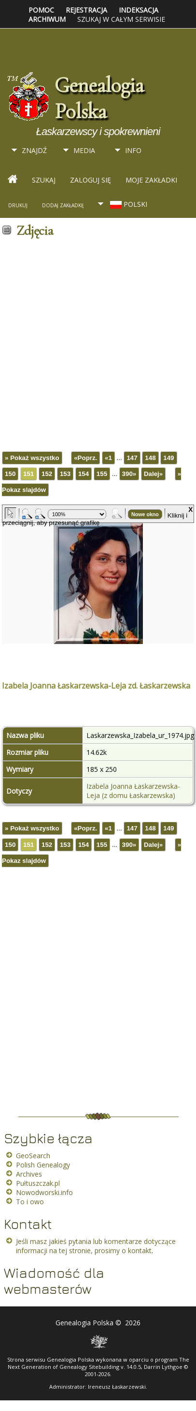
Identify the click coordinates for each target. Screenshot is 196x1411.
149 (168, 457)
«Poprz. (85, 457)
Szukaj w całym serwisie (121, 19)
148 (150, 457)
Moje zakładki (151, 179)
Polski (127, 204)
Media (84, 150)
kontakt (140, 1250)
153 (65, 473)
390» (129, 473)
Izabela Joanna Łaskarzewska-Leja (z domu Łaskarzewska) (133, 791)
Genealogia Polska (99, 98)
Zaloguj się (90, 179)
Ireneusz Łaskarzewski (117, 1386)
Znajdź (34, 150)
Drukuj (18, 205)
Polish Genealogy (43, 1164)
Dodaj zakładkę (63, 205)
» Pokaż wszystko (32, 457)
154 (83, 473)
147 (131, 457)
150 (10, 473)
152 (47, 473)
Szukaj (44, 179)
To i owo (30, 1201)
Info (133, 150)
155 (102, 473)
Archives (29, 1174)
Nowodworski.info (44, 1192)
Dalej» (153, 473)
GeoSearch (33, 1155)
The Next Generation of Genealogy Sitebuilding (98, 1363)
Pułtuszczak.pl (38, 1183)
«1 (108, 457)
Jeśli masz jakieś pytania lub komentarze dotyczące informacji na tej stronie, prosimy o (96, 1246)
